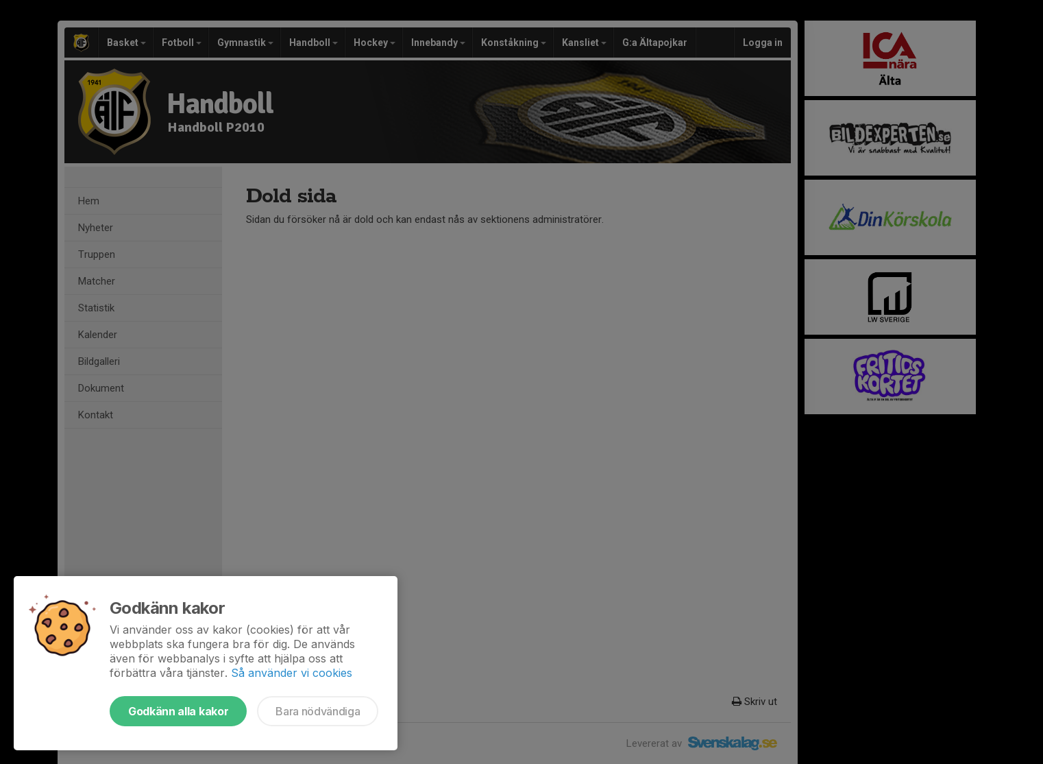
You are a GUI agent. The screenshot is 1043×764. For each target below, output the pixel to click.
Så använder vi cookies (291, 673)
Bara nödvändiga (317, 711)
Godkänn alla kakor (178, 711)
